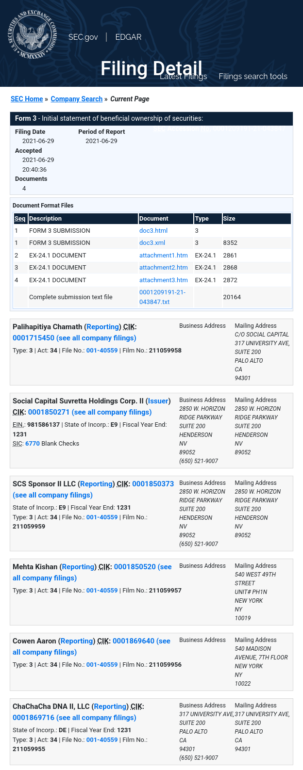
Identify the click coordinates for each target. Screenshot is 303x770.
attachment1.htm (163, 255)
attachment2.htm (163, 267)
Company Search (77, 99)
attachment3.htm (163, 280)
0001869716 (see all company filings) (74, 717)
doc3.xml (152, 242)
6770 (32, 443)
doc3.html (153, 230)
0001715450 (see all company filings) (74, 338)
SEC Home (27, 99)
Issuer (158, 401)
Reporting (102, 326)
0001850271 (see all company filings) (90, 412)
